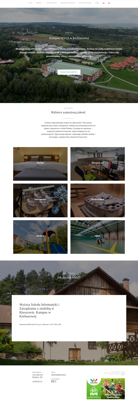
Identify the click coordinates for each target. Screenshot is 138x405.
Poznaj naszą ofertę (68, 72)
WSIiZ (97, 3)
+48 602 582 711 (37, 381)
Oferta (39, 3)
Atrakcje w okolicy (67, 3)
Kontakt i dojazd (85, 3)
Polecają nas (52, 3)
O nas (30, 3)
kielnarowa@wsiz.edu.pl (58, 374)
